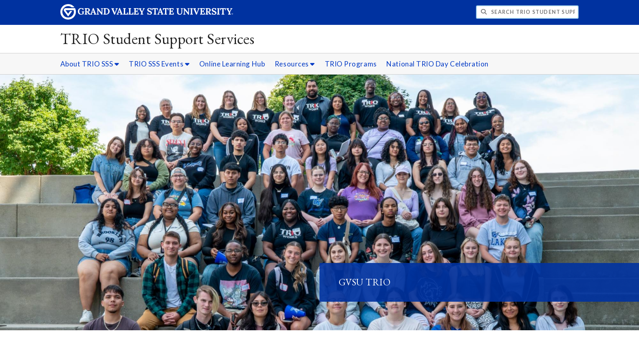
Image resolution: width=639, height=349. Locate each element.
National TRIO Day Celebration (437, 64)
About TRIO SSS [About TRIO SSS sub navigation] (89, 64)
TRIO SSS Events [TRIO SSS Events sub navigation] (159, 64)
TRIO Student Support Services (157, 39)
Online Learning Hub (232, 64)
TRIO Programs (351, 64)
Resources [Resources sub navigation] (295, 64)
